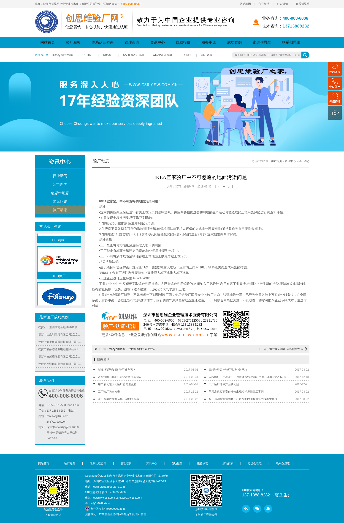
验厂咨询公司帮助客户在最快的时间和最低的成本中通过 (243, 399)
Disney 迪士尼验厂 (63, 55)
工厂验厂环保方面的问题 (224, 384)
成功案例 (234, 42)
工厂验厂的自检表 (109, 391)
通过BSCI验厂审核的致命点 (286, 349)
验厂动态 (60, 210)
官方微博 (263, 4)
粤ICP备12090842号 (97, 503)
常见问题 (60, 201)
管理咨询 (132, 42)
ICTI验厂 (89, 55)
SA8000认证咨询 (133, 55)
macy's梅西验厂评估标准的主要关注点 (132, 349)
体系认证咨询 (103, 42)
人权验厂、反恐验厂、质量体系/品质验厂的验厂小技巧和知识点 (247, 377)
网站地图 (245, 4)
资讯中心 (157, 42)
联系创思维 (302, 4)
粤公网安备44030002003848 (107, 508)
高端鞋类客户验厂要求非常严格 (228, 369)
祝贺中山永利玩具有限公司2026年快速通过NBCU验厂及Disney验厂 (61, 335)
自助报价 (183, 42)
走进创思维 (262, 42)
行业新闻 (60, 176)
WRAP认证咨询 (162, 55)
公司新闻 (60, 184)
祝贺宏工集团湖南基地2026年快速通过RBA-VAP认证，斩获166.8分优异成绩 (61, 328)
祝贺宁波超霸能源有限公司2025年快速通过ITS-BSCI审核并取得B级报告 (61, 357)
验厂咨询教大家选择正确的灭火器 (118, 399)
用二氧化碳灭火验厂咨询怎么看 (117, 384)
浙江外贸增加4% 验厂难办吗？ (117, 369)
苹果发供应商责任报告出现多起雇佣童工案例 (236, 391)
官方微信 (282, 4)
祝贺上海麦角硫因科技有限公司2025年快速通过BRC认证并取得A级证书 (61, 342)
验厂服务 (73, 42)
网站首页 (47, 42)
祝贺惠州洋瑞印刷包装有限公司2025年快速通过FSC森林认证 (61, 364)
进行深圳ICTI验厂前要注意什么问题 (120, 377)
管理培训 (126, 463)
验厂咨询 (206, 55)
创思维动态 (60, 193)
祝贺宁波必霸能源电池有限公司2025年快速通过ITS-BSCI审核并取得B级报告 (61, 350)
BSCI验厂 (186, 55)
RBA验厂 (108, 55)
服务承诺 (208, 42)
